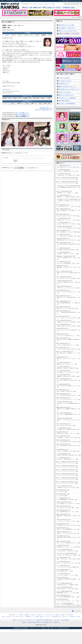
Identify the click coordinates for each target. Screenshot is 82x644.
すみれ (62, 142)
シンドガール (74, 142)
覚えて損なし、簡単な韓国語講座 (67, 103)
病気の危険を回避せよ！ (65, 100)
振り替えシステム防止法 (65, 92)
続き (78, 167)
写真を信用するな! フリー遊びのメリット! (69, 89)
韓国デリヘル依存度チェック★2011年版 (69, 33)
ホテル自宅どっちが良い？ (65, 80)
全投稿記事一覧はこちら (45, 108)
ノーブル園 (52, 3)
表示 (74, 425)
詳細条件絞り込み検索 (69, 7)
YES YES (61, 132)
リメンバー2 (40, 3)
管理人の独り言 (38, 7)
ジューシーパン (62, 121)
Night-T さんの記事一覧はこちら (43, 109)
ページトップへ (77, 611)
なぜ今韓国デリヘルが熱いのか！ (67, 28)
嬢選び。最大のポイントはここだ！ (67, 86)
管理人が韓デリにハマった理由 (66, 25)
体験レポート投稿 (28, 7)
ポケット (35, 3)
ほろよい (74, 132)
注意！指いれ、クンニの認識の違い (67, 97)
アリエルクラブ (46, 3)
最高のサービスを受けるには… (66, 95)
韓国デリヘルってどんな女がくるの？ (68, 30)
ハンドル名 (5, 157)
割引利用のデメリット (64, 83)
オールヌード (74, 121)
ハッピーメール (18, 630)
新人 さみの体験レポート (22, 112)
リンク (60, 0)
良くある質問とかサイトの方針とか (53, 7)
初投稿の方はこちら (7, 167)
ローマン (31, 3)
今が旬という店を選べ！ (65, 77)
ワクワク (12, 630)
